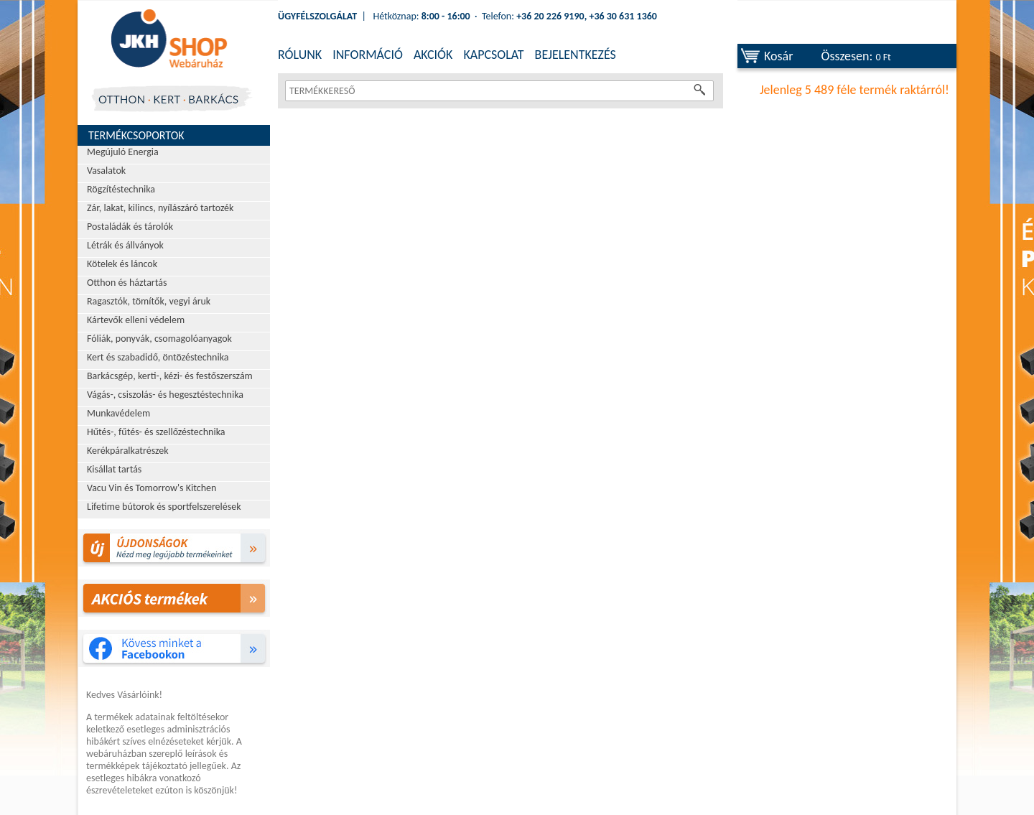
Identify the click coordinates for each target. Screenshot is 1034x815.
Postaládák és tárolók (130, 226)
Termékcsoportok (136, 135)
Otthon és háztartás (127, 282)
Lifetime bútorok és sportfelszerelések (164, 506)
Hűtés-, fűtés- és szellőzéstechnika (156, 432)
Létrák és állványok (125, 245)
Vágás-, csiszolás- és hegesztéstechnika (165, 394)
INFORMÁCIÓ (367, 54)
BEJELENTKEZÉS (575, 54)
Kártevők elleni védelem (136, 320)
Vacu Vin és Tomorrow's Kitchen (151, 488)
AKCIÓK (433, 54)
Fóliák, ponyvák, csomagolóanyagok (159, 338)
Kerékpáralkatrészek (128, 450)
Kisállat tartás (114, 469)
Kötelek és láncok (122, 264)
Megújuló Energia (123, 152)
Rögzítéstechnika (121, 189)
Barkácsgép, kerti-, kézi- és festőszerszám (170, 376)
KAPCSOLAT (493, 54)
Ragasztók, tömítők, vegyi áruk (148, 301)
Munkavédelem (118, 413)
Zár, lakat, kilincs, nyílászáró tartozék (160, 208)
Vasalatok (106, 170)
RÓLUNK (300, 54)
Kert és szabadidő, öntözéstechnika (158, 357)
